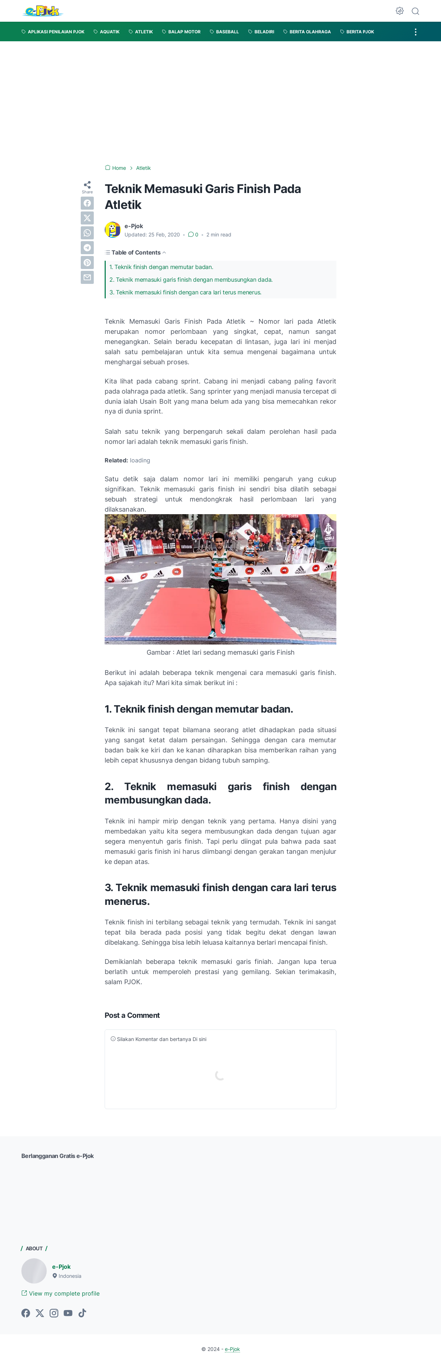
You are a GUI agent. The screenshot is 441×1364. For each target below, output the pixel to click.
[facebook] (87, 203)
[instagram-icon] (54, 1313)
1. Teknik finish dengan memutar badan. (162, 266)
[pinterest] (87, 262)
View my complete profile (60, 1293)
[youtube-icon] (68, 1313)
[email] (87, 277)
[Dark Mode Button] (399, 11)
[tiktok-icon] (82, 1313)
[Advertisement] (220, 95)
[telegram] (87, 247)
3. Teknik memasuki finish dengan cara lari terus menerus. (185, 292)
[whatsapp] (87, 232)
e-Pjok (61, 1266)
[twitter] (87, 217)
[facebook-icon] (25, 1313)
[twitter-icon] (39, 1313)
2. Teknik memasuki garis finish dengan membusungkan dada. (191, 279)
